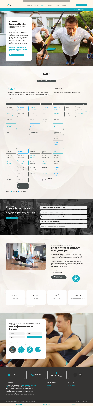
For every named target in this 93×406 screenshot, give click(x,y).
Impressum (77, 401)
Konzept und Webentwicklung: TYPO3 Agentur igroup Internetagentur (21, 401)
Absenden (34, 337)
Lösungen (29, 5)
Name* (12, 333)
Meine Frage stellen (12, 218)
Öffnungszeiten (72, 385)
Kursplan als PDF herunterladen (46, 81)
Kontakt (64, 5)
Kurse (42, 5)
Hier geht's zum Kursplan (16, 55)
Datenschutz (84, 401)
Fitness (36, 5)
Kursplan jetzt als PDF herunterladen (81, 112)
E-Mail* (29, 333)
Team (69, 387)
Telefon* (13, 337)
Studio (57, 5)
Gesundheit (50, 5)
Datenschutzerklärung (23, 339)
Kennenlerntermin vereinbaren (59, 277)
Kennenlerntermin (81, 5)
